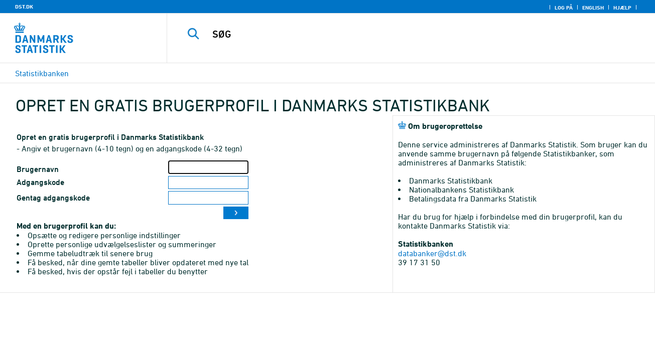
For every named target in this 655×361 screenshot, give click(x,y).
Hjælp (622, 7)
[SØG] (401, 34)
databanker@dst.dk (432, 253)
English (593, 7)
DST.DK (24, 6)
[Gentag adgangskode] (208, 198)
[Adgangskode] (208, 183)
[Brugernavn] (208, 167)
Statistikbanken (42, 73)
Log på (564, 7)
